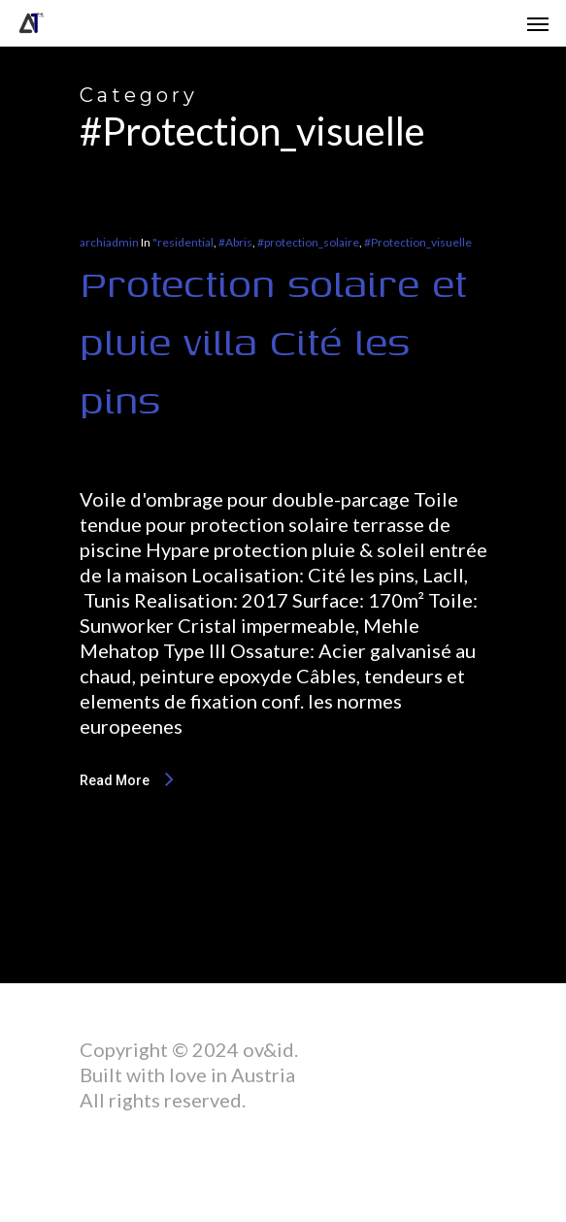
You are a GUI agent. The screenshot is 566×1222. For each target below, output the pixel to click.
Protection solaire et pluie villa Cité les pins (273, 340)
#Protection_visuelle (418, 242)
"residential (183, 242)
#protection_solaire (308, 242)
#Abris (235, 242)
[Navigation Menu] (538, 23)
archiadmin (109, 242)
